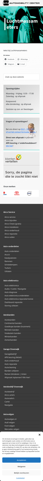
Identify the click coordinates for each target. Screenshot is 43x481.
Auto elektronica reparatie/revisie (19, 299)
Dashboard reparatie (13, 302)
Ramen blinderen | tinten (15, 374)
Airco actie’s (10, 395)
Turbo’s (8, 268)
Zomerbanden (11, 340)
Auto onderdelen (12, 251)
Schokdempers (11, 264)
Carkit (7, 401)
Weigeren (21, 466)
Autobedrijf (9, 391)
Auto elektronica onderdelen (17, 295)
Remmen (8, 261)
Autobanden (10, 320)
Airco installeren (11, 227)
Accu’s (7, 254)
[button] (39, 434)
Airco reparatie (11, 234)
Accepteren (21, 460)
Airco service (10, 217)
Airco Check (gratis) (13, 223)
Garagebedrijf (11, 354)
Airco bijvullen (11, 220)
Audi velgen (10, 422)
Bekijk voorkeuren (21, 473)
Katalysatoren (10, 258)
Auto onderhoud (12, 360)
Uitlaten (8, 271)
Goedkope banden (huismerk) (17, 326)
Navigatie (9, 405)
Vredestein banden (13, 333)
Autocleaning (10, 367)
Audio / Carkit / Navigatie (15, 289)
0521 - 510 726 (27, 129)
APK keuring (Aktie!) (13, 357)
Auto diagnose (11, 292)
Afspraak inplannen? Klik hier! (17, 377)
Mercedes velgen (12, 429)
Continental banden (13, 323)
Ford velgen (10, 426)
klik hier (9, 146)
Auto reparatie (11, 364)
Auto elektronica (12, 285)
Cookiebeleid (20, 478)
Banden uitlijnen (12, 370)
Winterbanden (11, 336)
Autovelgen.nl (11, 419)
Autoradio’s (9, 398)
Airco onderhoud (12, 230)
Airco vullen (10, 237)
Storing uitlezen (11, 305)
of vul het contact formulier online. (21, 132)
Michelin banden (12, 330)
